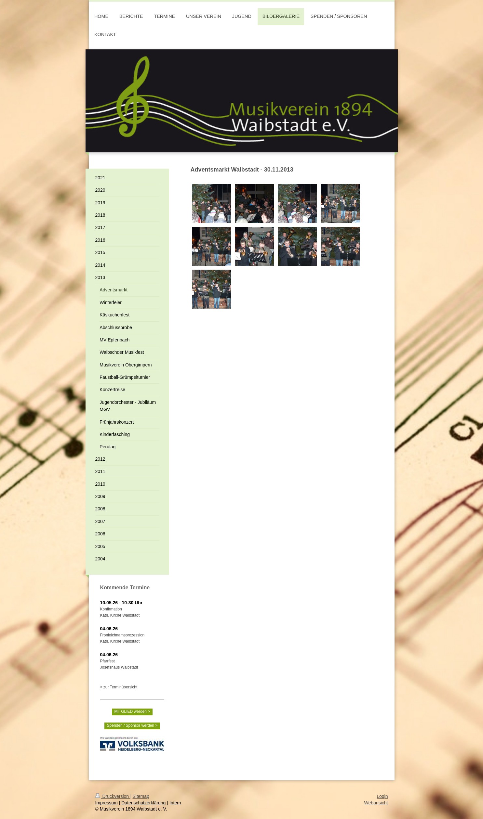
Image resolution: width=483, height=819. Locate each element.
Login (382, 796)
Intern (175, 802)
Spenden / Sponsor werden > (132, 725)
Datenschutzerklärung (143, 802)
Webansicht (376, 802)
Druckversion (112, 796)
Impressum (106, 802)
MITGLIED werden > (132, 711)
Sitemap (141, 796)
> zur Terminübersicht (119, 687)
